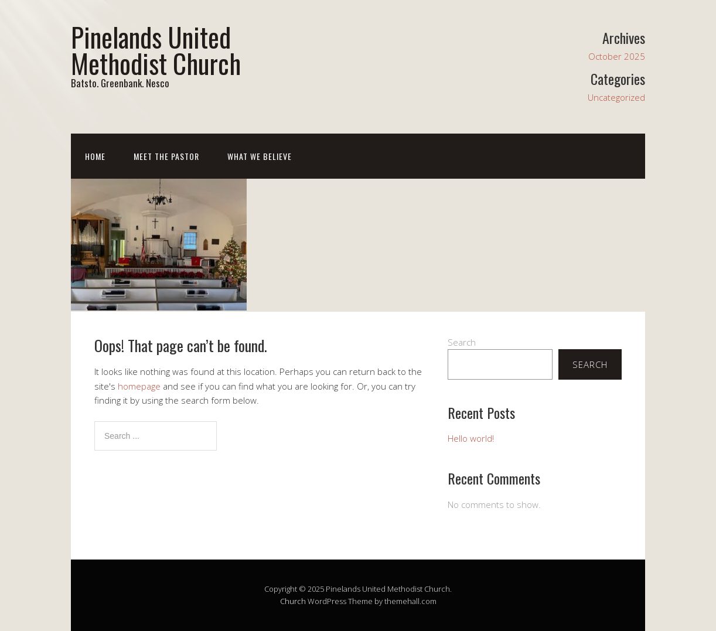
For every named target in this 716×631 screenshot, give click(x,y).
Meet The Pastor (166, 156)
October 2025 (616, 56)
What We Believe (259, 156)
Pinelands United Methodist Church (156, 50)
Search (462, 342)
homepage (139, 386)
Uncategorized (616, 97)
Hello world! (471, 438)
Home (95, 156)
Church (293, 601)
